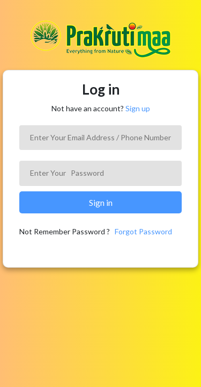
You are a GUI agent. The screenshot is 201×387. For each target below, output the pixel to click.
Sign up (137, 108)
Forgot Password (143, 231)
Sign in (101, 202)
